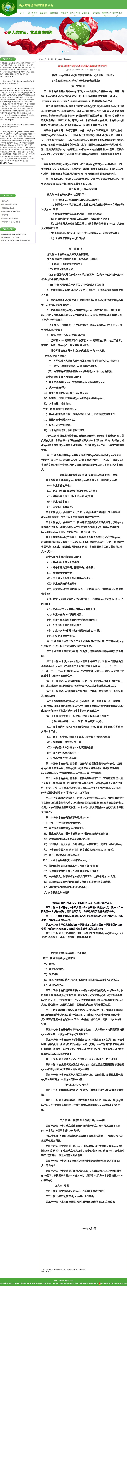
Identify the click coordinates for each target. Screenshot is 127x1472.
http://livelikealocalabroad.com (20, 240)
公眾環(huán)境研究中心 (10, 218)
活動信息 (43, 13)
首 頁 (22, 13)
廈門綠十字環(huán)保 (9, 204)
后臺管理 (95, 1283)
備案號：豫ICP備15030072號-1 (57, 1283)
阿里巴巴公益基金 (8, 208)
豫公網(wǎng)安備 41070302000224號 (112, 1283)
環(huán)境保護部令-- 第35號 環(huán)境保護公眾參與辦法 (65, 1269)
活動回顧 (54, 13)
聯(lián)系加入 (117, 14)
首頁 (51, 59)
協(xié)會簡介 (32, 14)
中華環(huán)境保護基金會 (11, 222)
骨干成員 (64, 13)
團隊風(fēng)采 (75, 14)
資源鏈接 (85, 13)
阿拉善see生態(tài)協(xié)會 (11, 211)
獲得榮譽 (96, 13)
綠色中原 (5, 215)
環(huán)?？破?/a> (107, 14)
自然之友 (5, 201)
